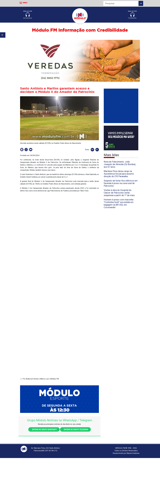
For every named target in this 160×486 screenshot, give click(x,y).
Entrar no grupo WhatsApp (44, 430)
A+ (92, 150)
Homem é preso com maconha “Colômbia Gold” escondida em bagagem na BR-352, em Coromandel (118, 203)
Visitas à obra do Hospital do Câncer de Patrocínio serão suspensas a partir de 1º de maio (119, 193)
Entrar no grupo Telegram (75, 430)
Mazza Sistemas (133, 453)
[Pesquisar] (121, 3)
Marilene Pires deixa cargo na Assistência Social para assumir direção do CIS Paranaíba (119, 174)
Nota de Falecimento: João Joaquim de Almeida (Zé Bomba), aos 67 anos (120, 164)
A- (97, 150)
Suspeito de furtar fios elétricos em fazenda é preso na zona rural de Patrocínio (121, 183)
